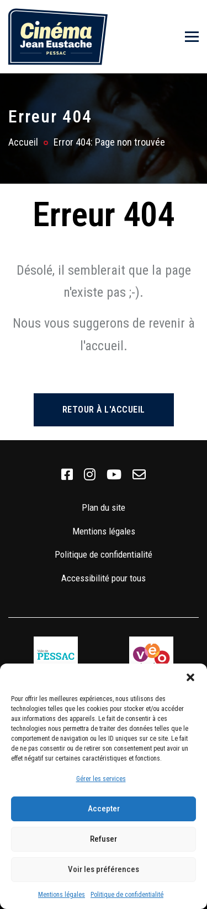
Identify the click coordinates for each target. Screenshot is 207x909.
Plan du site (103, 507)
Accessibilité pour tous (103, 578)
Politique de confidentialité (127, 895)
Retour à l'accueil (103, 409)
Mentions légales (61, 895)
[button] (190, 677)
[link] (67, 475)
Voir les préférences (103, 869)
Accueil (23, 142)
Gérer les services (101, 779)
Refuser (103, 839)
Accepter (104, 809)
